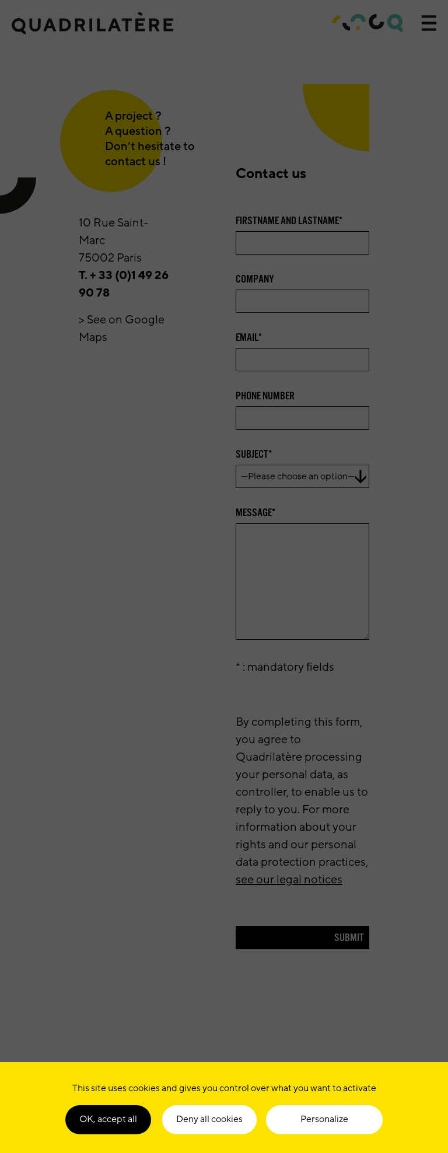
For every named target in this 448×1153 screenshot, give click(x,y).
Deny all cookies (209, 1119)
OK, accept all (108, 1119)
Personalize (324, 1119)
